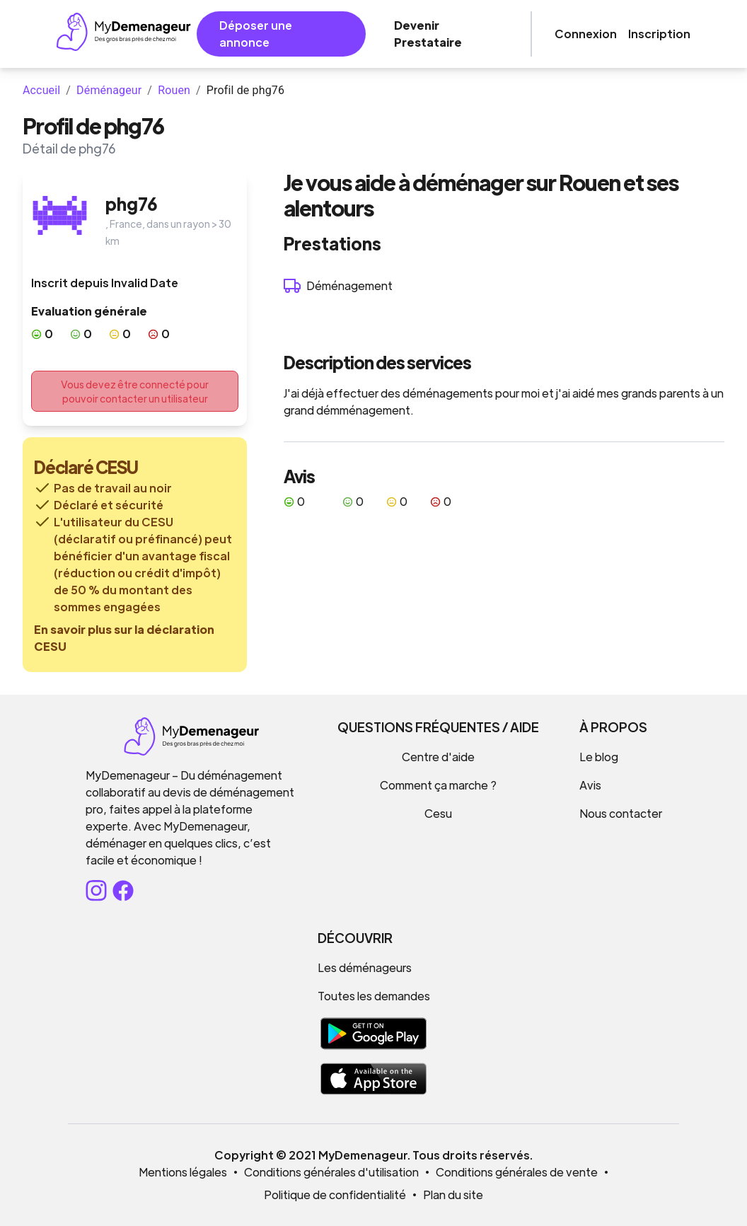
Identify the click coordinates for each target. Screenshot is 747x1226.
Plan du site (453, 1194)
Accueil (41, 90)
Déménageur (108, 90)
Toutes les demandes (374, 995)
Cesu (438, 813)
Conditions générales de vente (517, 1171)
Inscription (659, 33)
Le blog (598, 756)
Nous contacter (620, 813)
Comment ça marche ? (438, 784)
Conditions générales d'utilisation (331, 1171)
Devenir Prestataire (428, 34)
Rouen (174, 90)
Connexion (586, 33)
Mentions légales (183, 1171)
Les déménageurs (365, 967)
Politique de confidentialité (335, 1194)
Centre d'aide (438, 756)
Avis (590, 784)
